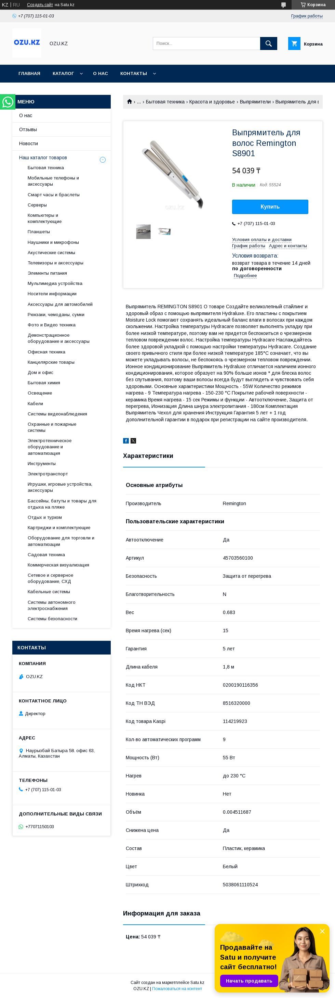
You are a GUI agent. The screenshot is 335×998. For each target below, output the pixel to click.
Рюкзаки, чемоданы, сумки (56, 314)
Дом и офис (40, 372)
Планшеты (39, 231)
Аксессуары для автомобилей (60, 304)
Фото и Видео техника (52, 324)
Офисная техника (46, 351)
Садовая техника (46, 554)
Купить (270, 207)
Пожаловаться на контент (177, 988)
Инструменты (42, 463)
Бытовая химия (44, 382)
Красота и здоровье (212, 101)
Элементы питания (47, 273)
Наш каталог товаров (43, 157)
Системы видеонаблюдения (57, 413)
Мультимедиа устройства (55, 283)
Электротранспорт (48, 473)
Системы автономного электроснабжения (52, 605)
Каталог (63, 73)
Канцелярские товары (51, 362)
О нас (100, 73)
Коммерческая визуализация (58, 564)
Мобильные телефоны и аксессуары (53, 181)
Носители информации (52, 293)
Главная (29, 73)
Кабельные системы (49, 591)
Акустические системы (51, 252)
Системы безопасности (52, 618)
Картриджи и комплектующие (59, 527)
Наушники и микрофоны (53, 242)
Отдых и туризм (45, 517)
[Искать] (268, 43)
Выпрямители (255, 101)
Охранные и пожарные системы (52, 427)
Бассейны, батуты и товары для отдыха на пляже (62, 504)
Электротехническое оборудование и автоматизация (49, 447)
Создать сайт (40, 4)
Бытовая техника (165, 101)
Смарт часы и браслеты (54, 194)
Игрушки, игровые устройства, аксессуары (60, 487)
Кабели (35, 403)
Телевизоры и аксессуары (55, 262)
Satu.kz (197, 982)
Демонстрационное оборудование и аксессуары (59, 338)
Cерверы (37, 205)
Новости (28, 143)
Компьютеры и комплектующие (45, 218)
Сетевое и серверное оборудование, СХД (50, 578)
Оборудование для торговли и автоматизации (61, 541)
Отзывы (28, 129)
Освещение (40, 393)
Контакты (133, 73)
